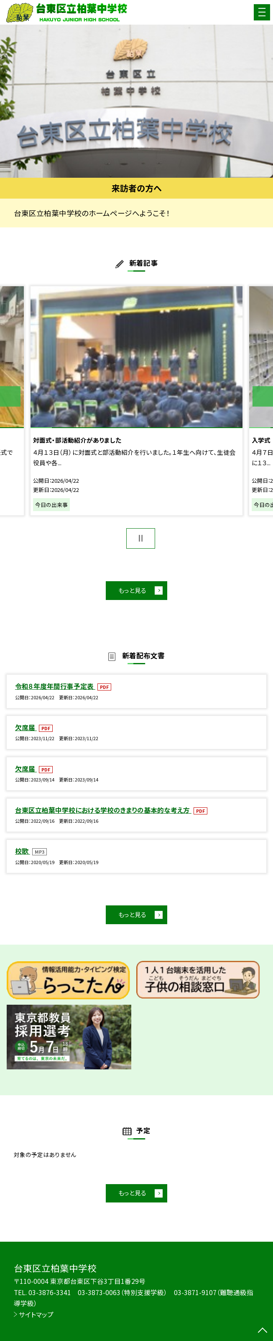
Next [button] (263, 396)
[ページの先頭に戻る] (262, 1331)
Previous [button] (10, 396)
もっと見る (132, 590)
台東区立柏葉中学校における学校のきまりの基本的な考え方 (103, 810)
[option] (136, 101)
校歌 (22, 851)
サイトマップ (36, 1314)
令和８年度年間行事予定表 (55, 686)
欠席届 (26, 727)
